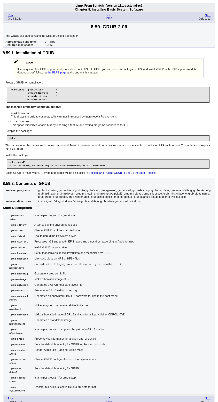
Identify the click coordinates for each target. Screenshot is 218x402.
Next (208, 15)
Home (108, 17)
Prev (10, 15)
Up (108, 14)
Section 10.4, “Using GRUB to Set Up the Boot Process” (123, 172)
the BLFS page (56, 72)
